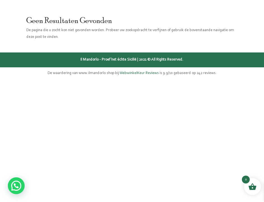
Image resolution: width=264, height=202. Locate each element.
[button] (16, 185)
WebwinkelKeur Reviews (139, 73)
